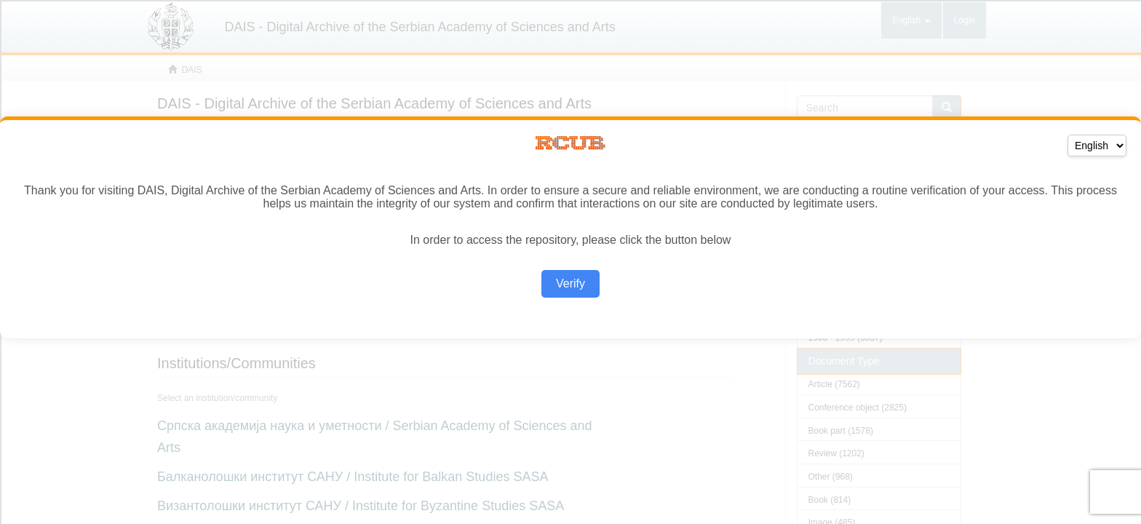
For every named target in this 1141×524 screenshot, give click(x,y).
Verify (570, 283)
